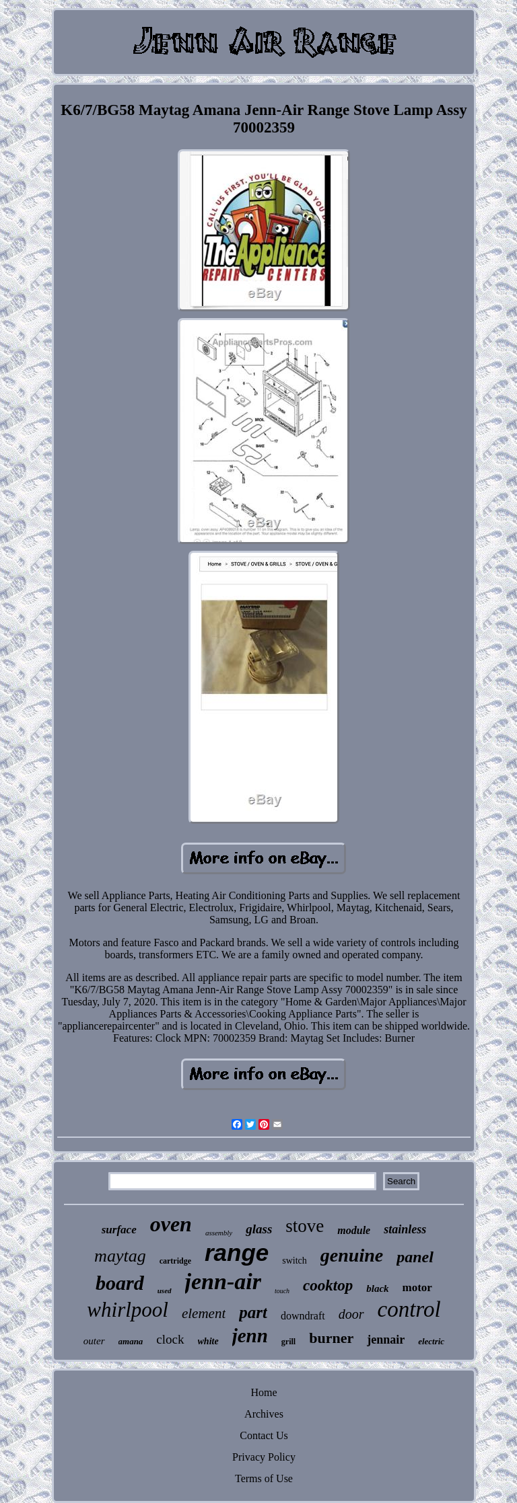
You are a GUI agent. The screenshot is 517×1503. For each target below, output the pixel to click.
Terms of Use (264, 1478)
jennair (386, 1339)
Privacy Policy (264, 1457)
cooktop (328, 1285)
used (165, 1290)
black (377, 1288)
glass (259, 1229)
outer (94, 1341)
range (237, 1252)
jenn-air (223, 1281)
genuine (351, 1255)
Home (263, 1392)
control (409, 1309)
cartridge (175, 1261)
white (208, 1341)
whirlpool (127, 1309)
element (204, 1313)
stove (304, 1226)
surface (119, 1229)
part (253, 1312)
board (120, 1283)
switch (294, 1261)
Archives (263, 1414)
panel (415, 1257)
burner (331, 1337)
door (351, 1314)
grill (288, 1341)
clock (170, 1339)
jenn (250, 1335)
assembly (218, 1233)
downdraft (303, 1315)
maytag (120, 1256)
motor (417, 1287)
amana (130, 1341)
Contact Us (264, 1435)
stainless (405, 1229)
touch (282, 1291)
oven (171, 1224)
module (353, 1230)
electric (431, 1341)
